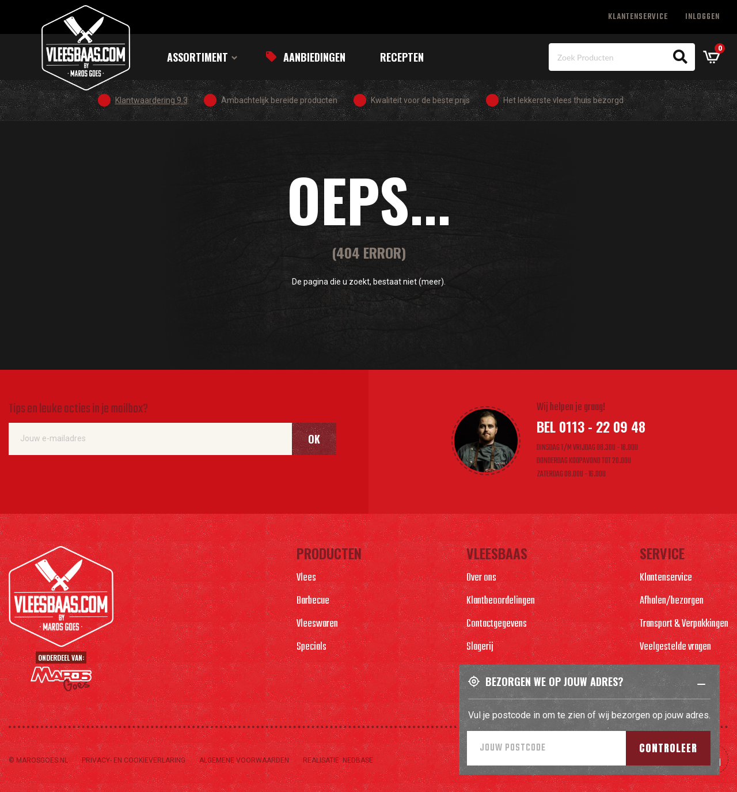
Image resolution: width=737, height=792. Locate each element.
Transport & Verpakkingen (684, 624)
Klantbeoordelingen (500, 601)
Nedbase (358, 760)
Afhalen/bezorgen (672, 601)
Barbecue (313, 601)
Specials (311, 647)
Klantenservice (638, 17)
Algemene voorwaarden (244, 760)
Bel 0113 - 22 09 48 (591, 426)
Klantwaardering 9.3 (151, 100)
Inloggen (702, 17)
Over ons (481, 578)
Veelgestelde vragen (675, 647)
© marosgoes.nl (38, 760)
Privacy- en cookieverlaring (133, 760)
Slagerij (479, 647)
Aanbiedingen (314, 57)
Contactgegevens (496, 624)
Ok (314, 438)
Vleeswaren (317, 624)
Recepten (402, 57)
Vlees (306, 578)
